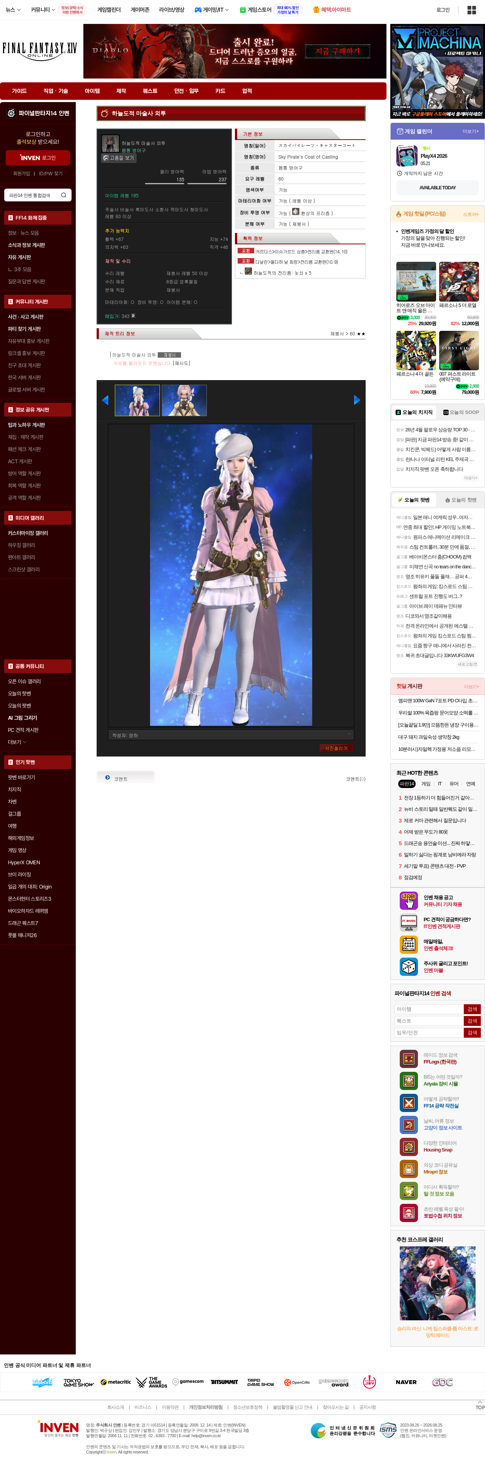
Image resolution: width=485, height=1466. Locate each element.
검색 (63, 195)
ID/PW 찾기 (51, 173)
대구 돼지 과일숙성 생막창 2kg (428, 737)
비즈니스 (143, 1407)
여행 (12, 826)
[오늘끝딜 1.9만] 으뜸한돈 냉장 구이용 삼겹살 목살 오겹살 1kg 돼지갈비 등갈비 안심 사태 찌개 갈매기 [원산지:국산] (438, 725)
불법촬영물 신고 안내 (292, 1407)
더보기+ (471, 131)
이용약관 (170, 1407)
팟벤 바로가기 (21, 777)
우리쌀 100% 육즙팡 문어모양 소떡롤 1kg (438, 713)
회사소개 (115, 1407)
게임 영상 (17, 850)
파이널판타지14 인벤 (44, 113)
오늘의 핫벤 (19, 694)
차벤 (12, 802)
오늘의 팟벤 (19, 706)
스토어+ (471, 214)
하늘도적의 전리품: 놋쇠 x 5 (278, 272)
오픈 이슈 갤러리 (24, 681)
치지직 (14, 789)
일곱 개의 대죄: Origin (30, 887)
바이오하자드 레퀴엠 (28, 911)
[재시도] (181, 363)
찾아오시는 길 (336, 1407)
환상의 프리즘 (311, 213)
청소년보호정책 (247, 1407)
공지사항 (367, 1407)
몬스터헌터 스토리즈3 (29, 899)
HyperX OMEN (24, 862)
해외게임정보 (21, 838)
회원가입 (21, 173)
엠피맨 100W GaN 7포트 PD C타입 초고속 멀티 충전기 (438, 700)
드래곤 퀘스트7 (23, 923)
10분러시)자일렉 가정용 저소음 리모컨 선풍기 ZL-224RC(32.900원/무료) (438, 749)
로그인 (442, 10)
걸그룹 (14, 814)
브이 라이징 (19, 874)
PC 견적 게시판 (23, 730)
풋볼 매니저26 (22, 935)
